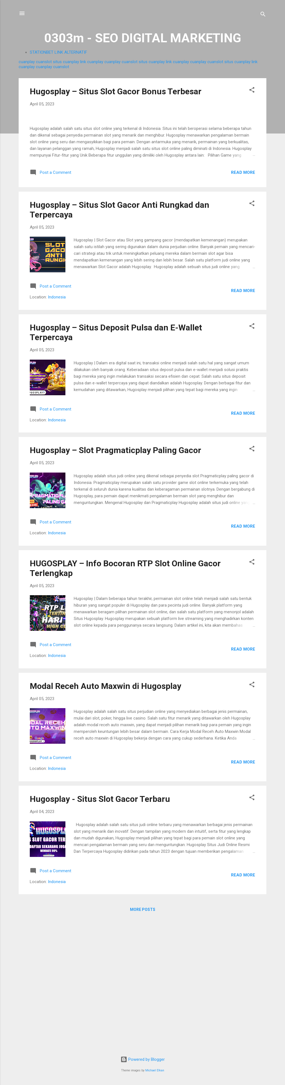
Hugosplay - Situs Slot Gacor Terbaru (100, 930)
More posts (142, 1041)
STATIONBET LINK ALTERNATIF (58, 52)
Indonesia (57, 428)
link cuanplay (91, 61)
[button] (252, 90)
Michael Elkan (154, 1070)
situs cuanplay (66, 61)
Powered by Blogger (143, 1059)
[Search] (263, 15)
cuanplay (27, 61)
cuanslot (44, 61)
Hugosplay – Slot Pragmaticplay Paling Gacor (115, 582)
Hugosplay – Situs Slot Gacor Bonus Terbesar (116, 91)
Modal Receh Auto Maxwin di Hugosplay (105, 817)
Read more (243, 303)
